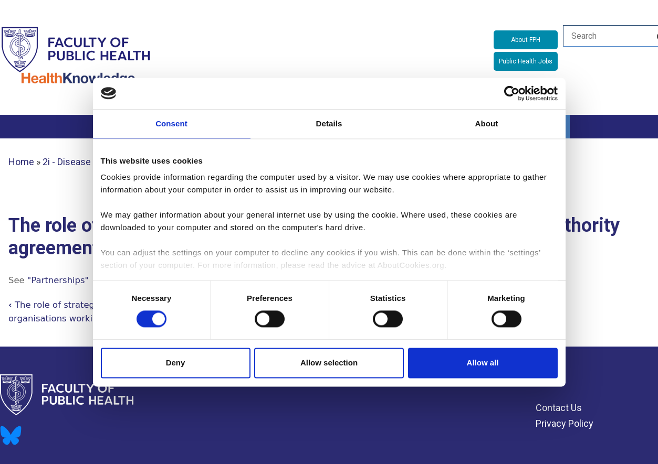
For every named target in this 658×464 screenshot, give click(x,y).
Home (21, 161)
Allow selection (329, 362)
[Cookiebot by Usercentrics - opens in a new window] (512, 93)
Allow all (483, 362)
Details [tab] (329, 123)
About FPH (525, 40)
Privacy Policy (564, 423)
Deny (175, 362)
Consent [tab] (171, 123)
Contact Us (559, 407)
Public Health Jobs (525, 61)
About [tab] (486, 123)
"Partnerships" (58, 280)
